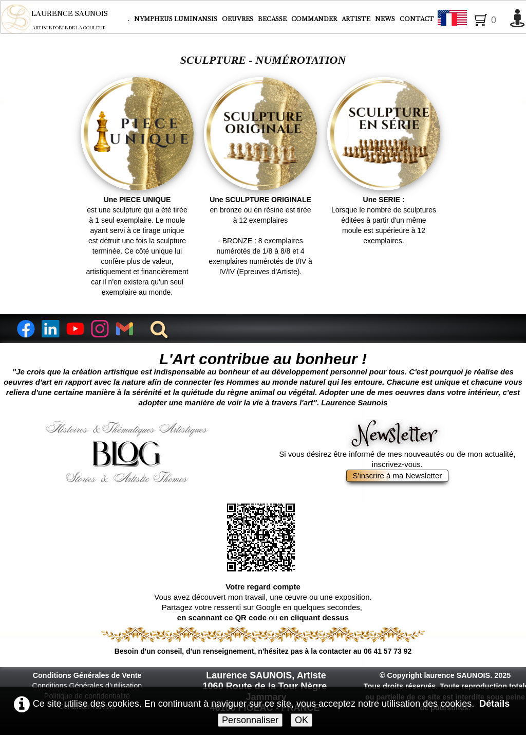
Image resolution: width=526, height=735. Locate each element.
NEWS (385, 19)
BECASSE (272, 19)
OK (301, 720)
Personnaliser (250, 720)
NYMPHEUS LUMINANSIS (176, 19)
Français (471, 19)
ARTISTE (357, 19)
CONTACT (417, 19)
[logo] (61, 19)
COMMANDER (315, 19)
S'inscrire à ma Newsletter (397, 475)
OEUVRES (238, 19)
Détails (494, 703)
